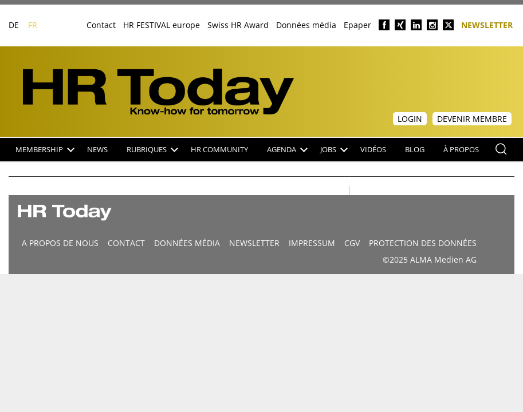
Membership (44, 149)
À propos (461, 149)
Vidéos (373, 149)
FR (32, 24)
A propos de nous (60, 242)
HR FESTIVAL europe (161, 24)
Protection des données (423, 242)
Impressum (312, 242)
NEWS (97, 149)
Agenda (287, 149)
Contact (101, 24)
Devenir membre (472, 118)
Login (410, 118)
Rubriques (152, 149)
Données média (306, 24)
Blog (414, 149)
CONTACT (126, 242)
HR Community (219, 149)
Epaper (357, 24)
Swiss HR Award (238, 24)
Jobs (334, 149)
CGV (352, 242)
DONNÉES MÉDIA (187, 242)
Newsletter (487, 24)
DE (14, 24)
